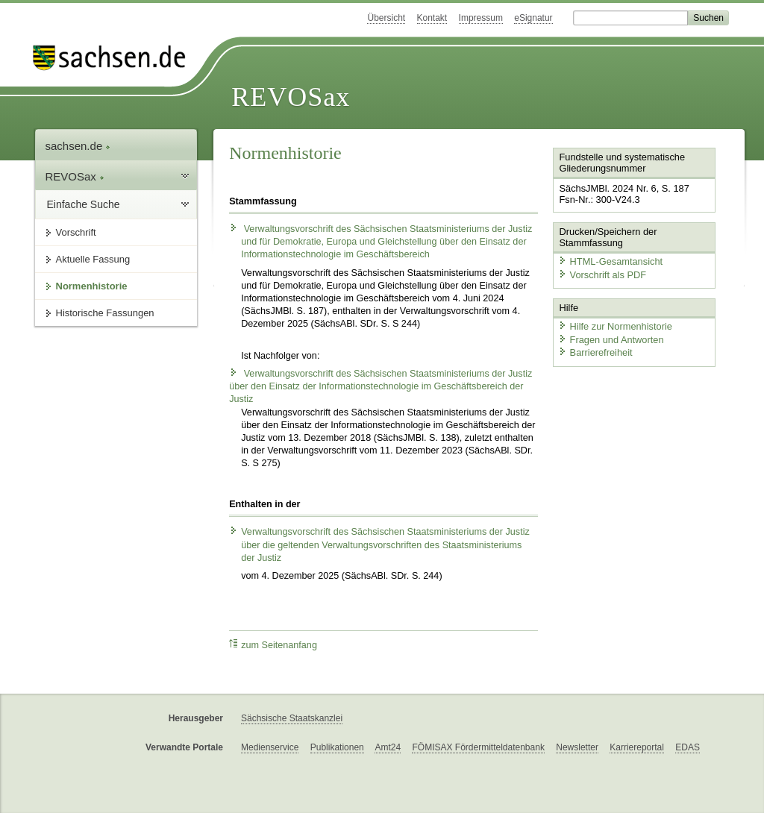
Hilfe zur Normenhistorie (615, 326)
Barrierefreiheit (595, 352)
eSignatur (533, 18)
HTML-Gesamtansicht (610, 261)
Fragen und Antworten (611, 339)
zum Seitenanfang (273, 644)
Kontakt (432, 18)
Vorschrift (76, 232)
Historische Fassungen (105, 312)
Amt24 (388, 747)
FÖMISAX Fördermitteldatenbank (478, 747)
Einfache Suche (83, 204)
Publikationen (337, 747)
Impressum (481, 18)
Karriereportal (637, 747)
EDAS (687, 747)
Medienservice (269, 747)
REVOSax (290, 97)
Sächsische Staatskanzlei (291, 718)
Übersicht (386, 18)
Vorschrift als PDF (602, 274)
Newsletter (577, 747)
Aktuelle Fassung (93, 259)
